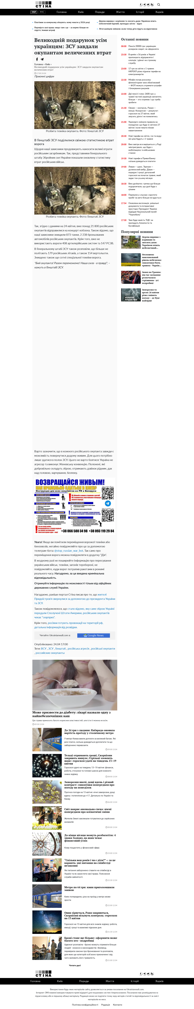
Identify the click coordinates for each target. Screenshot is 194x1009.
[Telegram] (42, 59)
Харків (159, 12)
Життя (120, 12)
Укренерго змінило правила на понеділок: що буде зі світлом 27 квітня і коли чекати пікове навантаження (144, 126)
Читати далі (75, 960)
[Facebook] (37, 59)
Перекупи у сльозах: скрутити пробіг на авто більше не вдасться (144, 196)
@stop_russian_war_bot (68, 545)
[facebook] (140, 4)
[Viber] (47, 59)
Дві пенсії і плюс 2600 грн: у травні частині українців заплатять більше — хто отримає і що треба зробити (144, 98)
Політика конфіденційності (85, 999)
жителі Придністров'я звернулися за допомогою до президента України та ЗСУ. (74, 593)
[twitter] (148, 4)
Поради (100, 12)
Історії (140, 12)
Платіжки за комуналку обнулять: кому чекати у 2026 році (62, 22)
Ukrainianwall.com (100, 1005)
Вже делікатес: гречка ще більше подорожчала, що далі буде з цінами (144, 186)
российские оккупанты (50, 647)
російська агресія (78, 643)
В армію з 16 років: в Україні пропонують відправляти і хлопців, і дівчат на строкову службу (142, 59)
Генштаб (60, 643)
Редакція (105, 999)
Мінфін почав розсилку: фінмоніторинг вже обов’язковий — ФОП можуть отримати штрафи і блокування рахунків (144, 84)
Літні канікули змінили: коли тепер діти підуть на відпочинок (128, 29)
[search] (159, 4)
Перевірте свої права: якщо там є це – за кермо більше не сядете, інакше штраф (61, 29)
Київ (81, 12)
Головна (62, 12)
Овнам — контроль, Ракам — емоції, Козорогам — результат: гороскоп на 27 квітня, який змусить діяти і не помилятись (143, 112)
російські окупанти (103, 643)
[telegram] (144, 4)
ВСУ (43, 643)
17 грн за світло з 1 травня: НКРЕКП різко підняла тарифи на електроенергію (144, 71)
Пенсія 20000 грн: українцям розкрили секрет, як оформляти (143, 47)
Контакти (117, 999)
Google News (94, 630)
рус (42, 12)
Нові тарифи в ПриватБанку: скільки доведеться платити (142, 159)
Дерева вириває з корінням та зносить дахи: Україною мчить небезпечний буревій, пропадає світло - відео (127, 22)
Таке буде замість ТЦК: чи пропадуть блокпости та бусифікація (140, 223)
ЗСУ (50, 643)
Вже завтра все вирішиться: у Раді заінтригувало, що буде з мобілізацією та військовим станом (144, 148)
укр (34, 12)
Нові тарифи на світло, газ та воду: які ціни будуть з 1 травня (145, 137)
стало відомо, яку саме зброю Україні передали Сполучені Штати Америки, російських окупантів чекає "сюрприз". (74, 607)
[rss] (152, 4)
